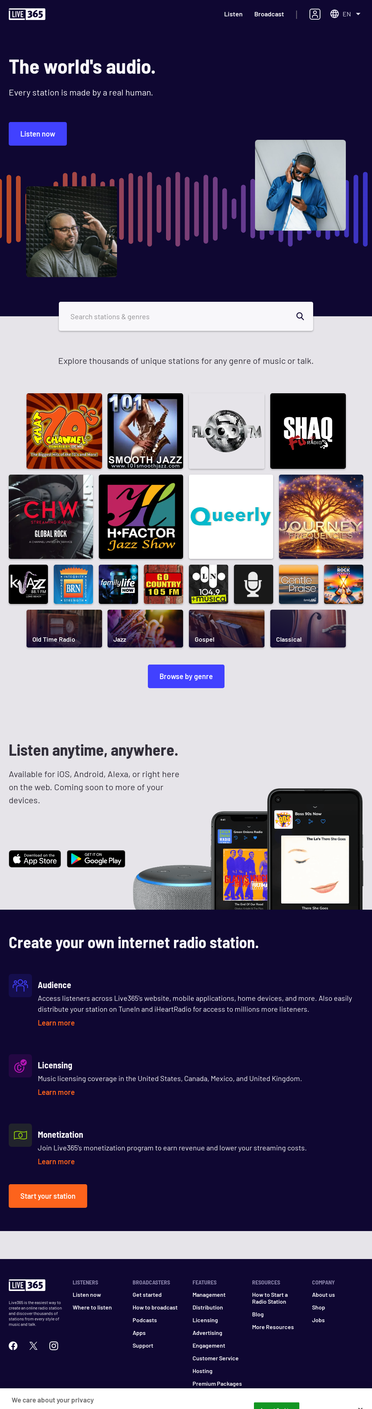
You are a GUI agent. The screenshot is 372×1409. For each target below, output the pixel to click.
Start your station (48, 1195)
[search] (304, 316)
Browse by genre (186, 676)
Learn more (56, 1022)
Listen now (37, 133)
